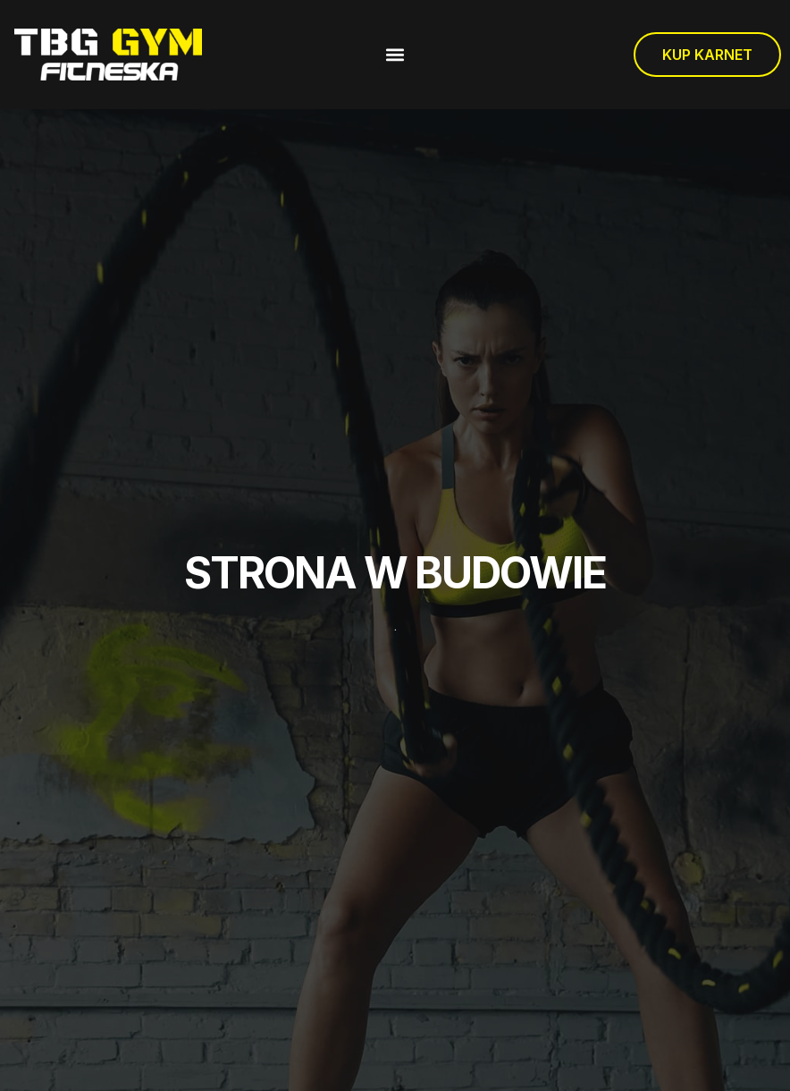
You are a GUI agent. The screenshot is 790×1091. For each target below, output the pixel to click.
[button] (394, 55)
